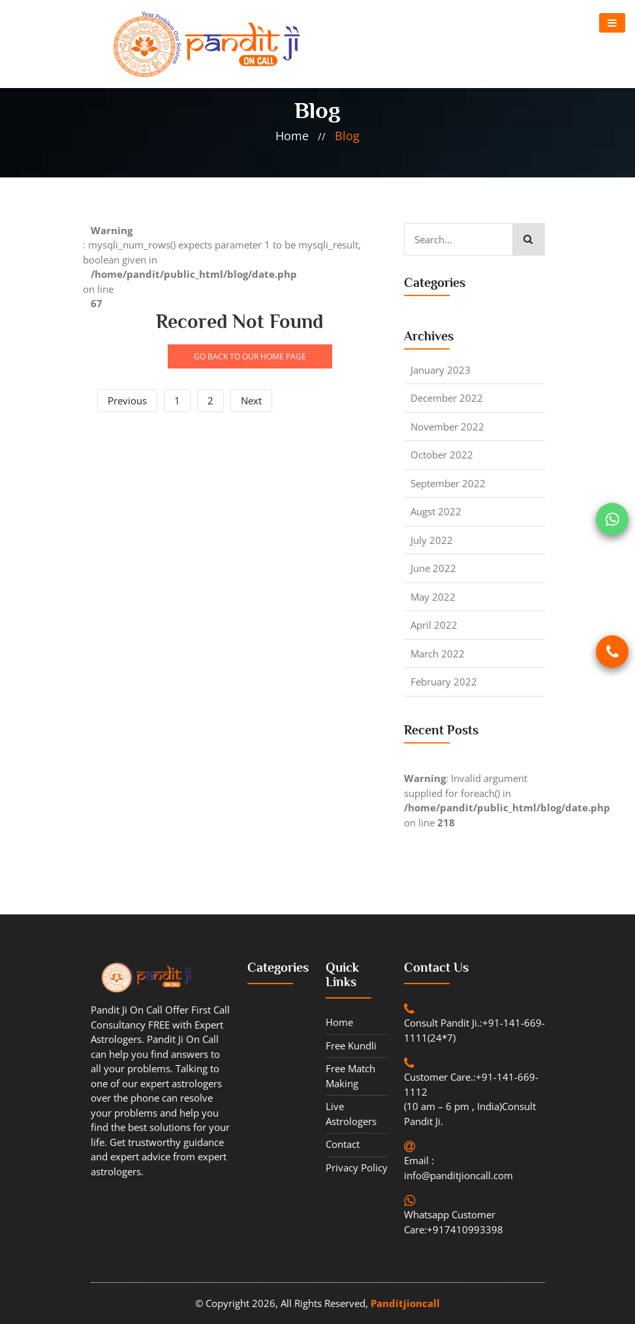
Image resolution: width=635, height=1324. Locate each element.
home (292, 135)
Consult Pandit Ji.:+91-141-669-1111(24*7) (474, 1030)
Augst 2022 (435, 511)
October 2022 (441, 454)
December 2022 (446, 397)
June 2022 (433, 568)
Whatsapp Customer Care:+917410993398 (453, 1222)
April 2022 (433, 624)
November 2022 (447, 426)
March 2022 (437, 653)
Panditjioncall (405, 1303)
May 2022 (433, 596)
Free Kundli (351, 1045)
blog (347, 135)
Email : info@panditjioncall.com (458, 1168)
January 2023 (440, 369)
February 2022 (443, 681)
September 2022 (448, 483)
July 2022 (431, 540)
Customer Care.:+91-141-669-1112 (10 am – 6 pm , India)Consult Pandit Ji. (471, 1099)
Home (339, 1022)
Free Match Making (350, 1076)
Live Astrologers (351, 1114)
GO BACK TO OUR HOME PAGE (250, 356)
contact (343, 1144)
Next (251, 400)
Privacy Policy (357, 1167)
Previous (127, 400)
